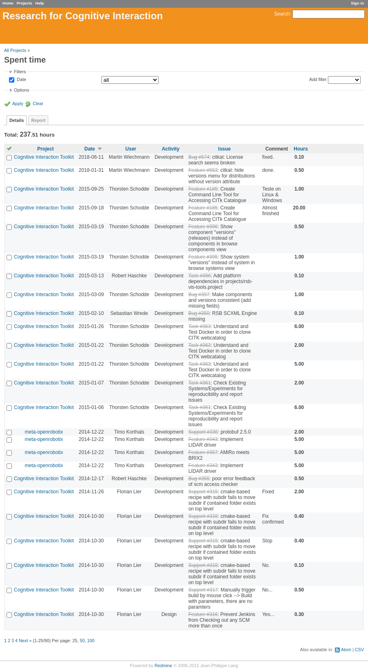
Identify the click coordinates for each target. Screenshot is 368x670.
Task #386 (199, 276)
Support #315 (203, 492)
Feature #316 (203, 614)
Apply (17, 103)
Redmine (163, 665)
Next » (25, 640)
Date (21, 79)
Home (7, 3)
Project (45, 149)
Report (38, 120)
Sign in (357, 3)
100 (90, 640)
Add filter (318, 79)
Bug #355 (198, 478)
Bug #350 (198, 313)
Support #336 (203, 432)
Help (40, 3)
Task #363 (199, 326)
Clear (38, 103)
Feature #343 (203, 439)
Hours (301, 149)
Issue (224, 149)
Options (21, 90)
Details (16, 120)
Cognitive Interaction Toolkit (44, 157)
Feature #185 (203, 189)
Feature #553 (203, 170)
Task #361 (199, 383)
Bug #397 (198, 294)
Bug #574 (198, 157)
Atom (346, 649)
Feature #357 (203, 452)
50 (82, 640)
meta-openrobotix (44, 432)
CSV (359, 649)
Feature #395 (203, 257)
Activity (171, 149)
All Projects (15, 50)
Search (281, 14)
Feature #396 (203, 226)
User (131, 149)
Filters (20, 71)
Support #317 (203, 590)
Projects (24, 3)
